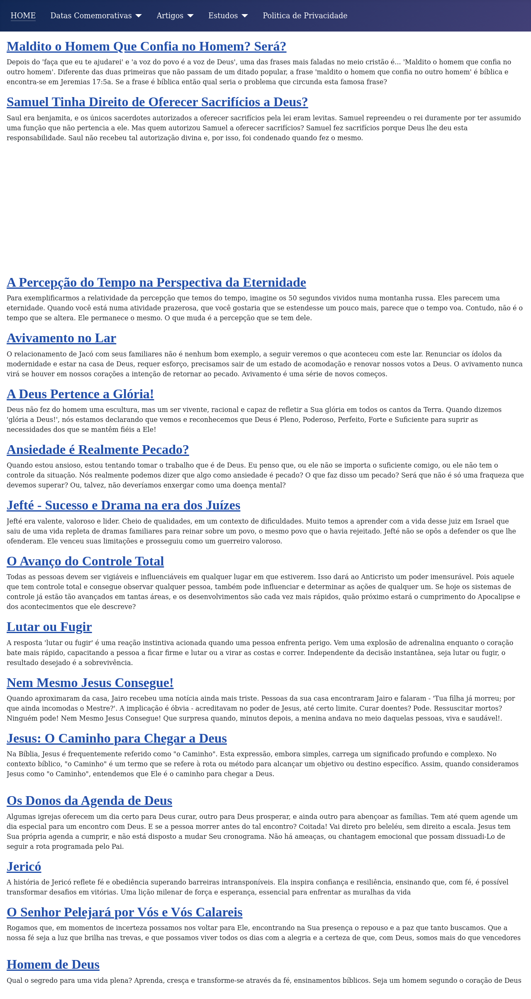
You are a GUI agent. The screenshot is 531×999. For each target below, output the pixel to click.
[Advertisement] (265, 212)
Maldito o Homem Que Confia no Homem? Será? (147, 46)
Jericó (24, 866)
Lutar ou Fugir (49, 626)
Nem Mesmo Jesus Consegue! (90, 682)
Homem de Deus (53, 964)
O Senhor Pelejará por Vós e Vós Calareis (125, 911)
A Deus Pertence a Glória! (80, 393)
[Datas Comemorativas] (137, 15)
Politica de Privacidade (305, 16)
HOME (23, 16)
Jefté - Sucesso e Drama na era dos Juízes (123, 504)
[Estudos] (243, 15)
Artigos (170, 16)
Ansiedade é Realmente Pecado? (98, 449)
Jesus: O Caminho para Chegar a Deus (117, 738)
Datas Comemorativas (91, 16)
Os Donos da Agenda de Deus (89, 800)
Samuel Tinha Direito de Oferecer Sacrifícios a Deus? (157, 101)
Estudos (223, 16)
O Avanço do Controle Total (85, 560)
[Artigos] (188, 15)
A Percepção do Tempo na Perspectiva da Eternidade (156, 282)
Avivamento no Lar (61, 337)
